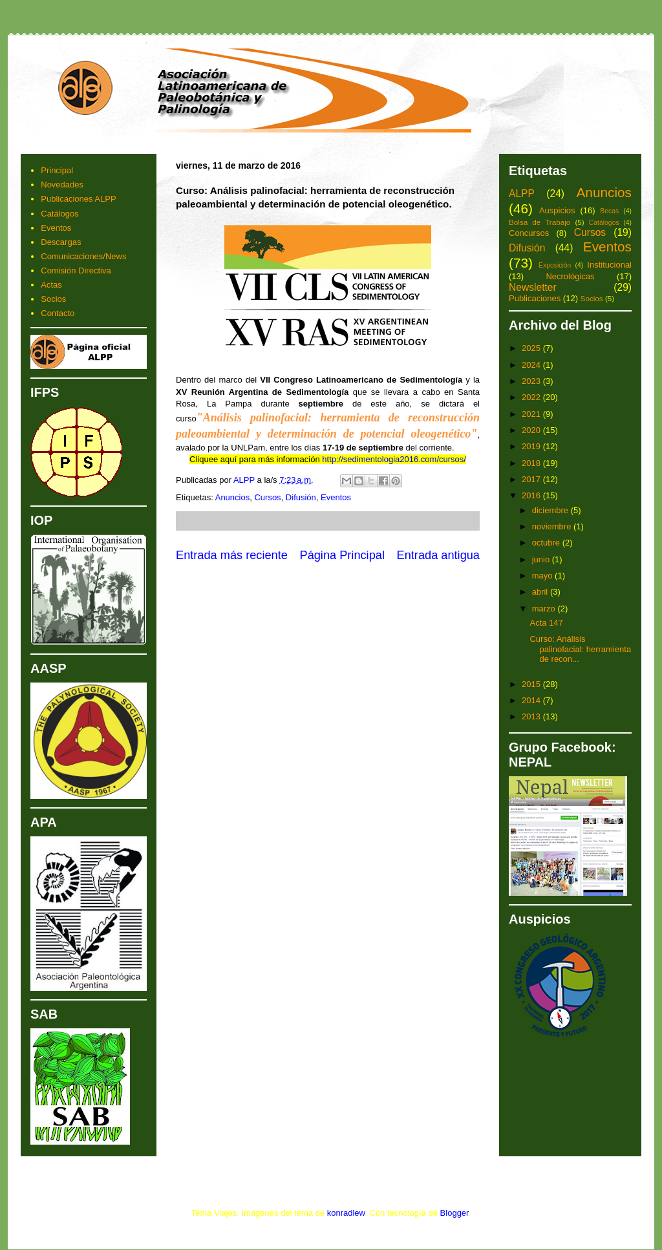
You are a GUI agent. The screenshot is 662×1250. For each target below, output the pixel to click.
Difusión (301, 497)
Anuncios (232, 497)
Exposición (555, 265)
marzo (545, 608)
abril (541, 592)
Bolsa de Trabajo (539, 222)
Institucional (609, 265)
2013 (532, 716)
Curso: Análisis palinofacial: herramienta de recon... (580, 649)
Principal (57, 170)
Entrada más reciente (232, 555)
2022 (532, 397)
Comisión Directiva (76, 270)
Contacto (57, 313)
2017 (532, 479)
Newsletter (533, 287)
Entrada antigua (438, 555)
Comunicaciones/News (83, 256)
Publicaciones (535, 298)
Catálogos (60, 213)
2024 (532, 365)
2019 (532, 446)
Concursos (529, 233)
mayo (543, 575)
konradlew (346, 1213)
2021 (532, 414)
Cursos (267, 497)
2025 (532, 348)
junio (542, 559)
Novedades (62, 184)
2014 (532, 700)
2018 (532, 463)
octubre (547, 542)
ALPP (522, 193)
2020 (532, 430)
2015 (532, 684)
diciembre (551, 510)
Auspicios (557, 210)
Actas (51, 285)
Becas (609, 211)
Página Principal (342, 555)
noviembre (552, 526)
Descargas (61, 242)
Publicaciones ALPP (78, 199)
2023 (532, 381)
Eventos (336, 497)
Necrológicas (570, 276)
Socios (53, 299)
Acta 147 (545, 623)
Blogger (454, 1213)
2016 (532, 495)
